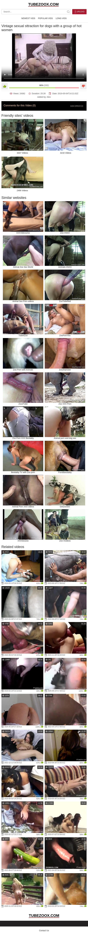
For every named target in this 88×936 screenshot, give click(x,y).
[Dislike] (83, 86)
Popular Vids (45, 18)
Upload (79, 12)
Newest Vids (28, 18)
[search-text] (36, 11)
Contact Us (44, 930)
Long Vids (61, 18)
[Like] (4, 86)
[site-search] (68, 11)
